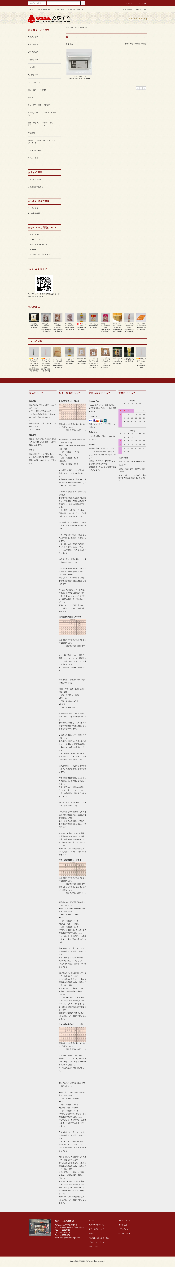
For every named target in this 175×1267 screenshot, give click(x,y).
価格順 (137, 44)
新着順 (143, 44)
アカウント (126, 3)
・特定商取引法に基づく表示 (39, 255)
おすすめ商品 (58, 9)
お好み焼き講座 (34, 213)
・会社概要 (32, 250)
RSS (90, 1247)
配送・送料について (96, 1229)
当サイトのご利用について (75, 9)
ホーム (31, 9)
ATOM (96, 1247)
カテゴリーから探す (43, 9)
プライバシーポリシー (97, 1242)
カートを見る (123, 1225)
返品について (94, 1233)
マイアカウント (124, 1220)
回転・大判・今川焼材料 (77, 27)
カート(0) (141, 3)
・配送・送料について (36, 235)
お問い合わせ (126, 9)
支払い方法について (96, 1225)
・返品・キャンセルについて (39, 245)
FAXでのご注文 (139, 9)
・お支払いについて (35, 240)
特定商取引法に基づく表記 (99, 1238)
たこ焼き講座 (33, 208)
